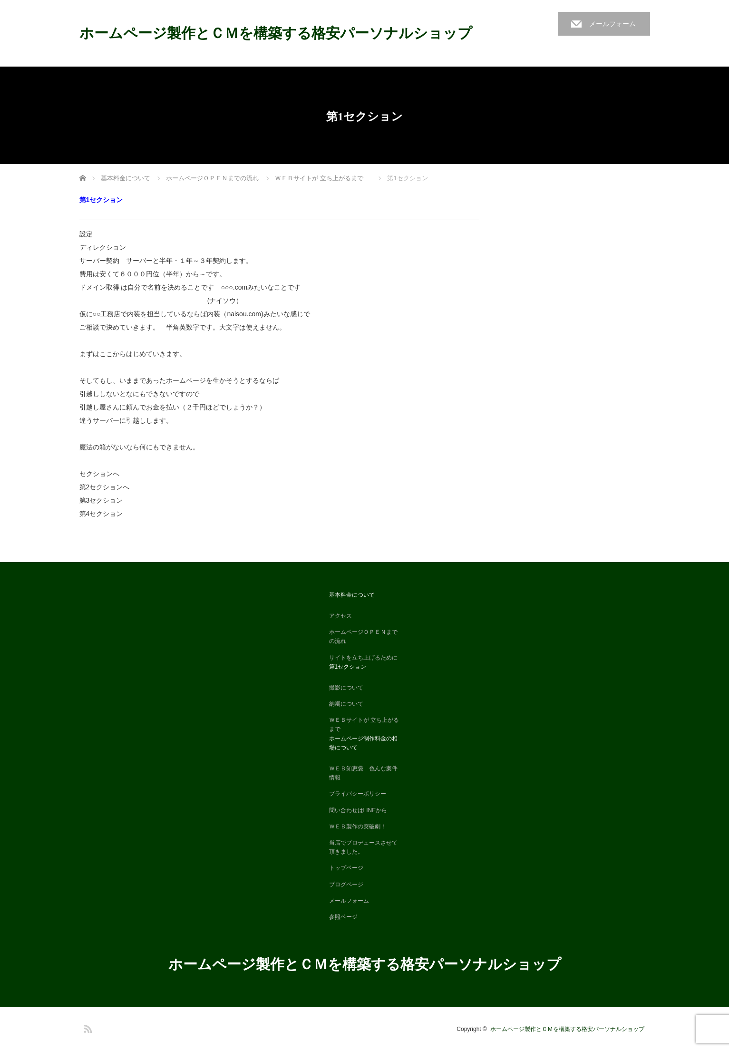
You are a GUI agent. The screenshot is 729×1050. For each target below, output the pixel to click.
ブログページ (346, 884)
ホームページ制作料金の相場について (363, 743)
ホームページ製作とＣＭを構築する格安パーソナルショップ (282, 33)
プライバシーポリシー (357, 793)
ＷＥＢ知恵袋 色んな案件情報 (363, 773)
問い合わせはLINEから (358, 810)
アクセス (340, 615)
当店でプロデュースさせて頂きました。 (363, 847)
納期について (346, 703)
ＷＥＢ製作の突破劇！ (357, 826)
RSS (86, 1027)
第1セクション (348, 666)
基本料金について (352, 595)
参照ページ (343, 917)
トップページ (346, 868)
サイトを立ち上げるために (363, 657)
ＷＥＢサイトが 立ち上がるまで (364, 724)
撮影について (346, 687)
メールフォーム (612, 24)
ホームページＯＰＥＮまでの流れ (363, 636)
